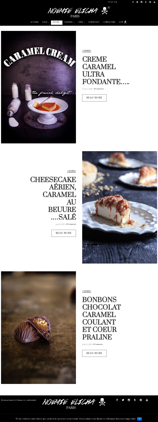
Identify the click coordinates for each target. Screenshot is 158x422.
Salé (45, 22)
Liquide (69, 22)
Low (123, 22)
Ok (139, 419)
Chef (80, 22)
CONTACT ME (109, 22)
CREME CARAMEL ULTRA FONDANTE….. (105, 70)
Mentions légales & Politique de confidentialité (18, 400)
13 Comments (99, 89)
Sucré (56, 22)
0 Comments (98, 344)
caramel (86, 51)
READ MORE (94, 97)
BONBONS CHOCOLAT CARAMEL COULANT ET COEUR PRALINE (101, 319)
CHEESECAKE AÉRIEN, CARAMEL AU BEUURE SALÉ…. (53, 199)
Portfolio (94, 22)
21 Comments (71, 224)
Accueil (34, 22)
